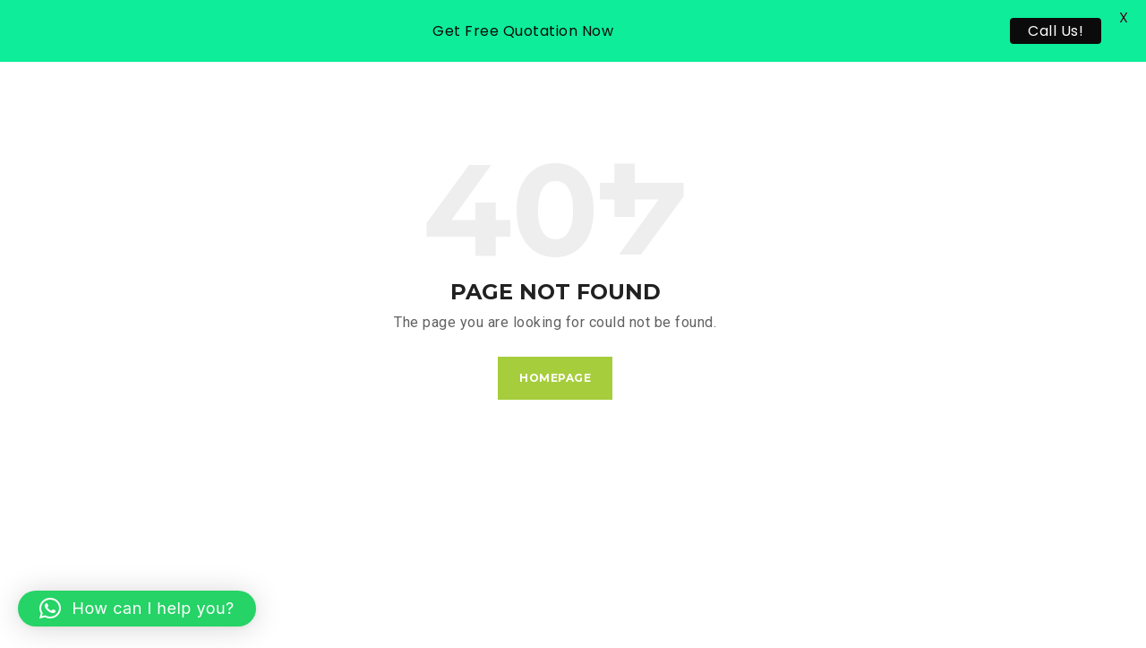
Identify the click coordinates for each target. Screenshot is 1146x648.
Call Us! (1055, 31)
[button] (137, 608)
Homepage (555, 377)
